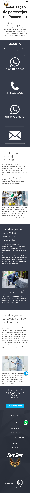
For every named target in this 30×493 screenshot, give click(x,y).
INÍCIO (7, 420)
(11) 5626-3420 (16, 435)
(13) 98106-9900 (15, 432)
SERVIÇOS (22, 420)
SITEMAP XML (15, 447)
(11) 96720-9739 (11, 437)
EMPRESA (14, 420)
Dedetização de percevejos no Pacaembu (15, 475)
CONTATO (15, 422)
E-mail (22, 437)
